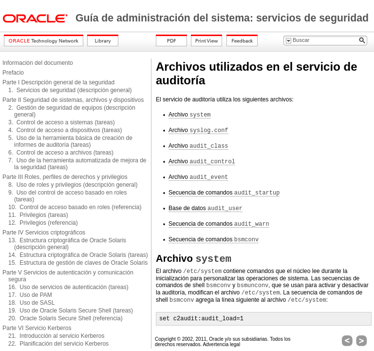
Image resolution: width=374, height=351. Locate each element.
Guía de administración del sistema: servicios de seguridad (222, 18)
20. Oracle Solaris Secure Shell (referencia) (65, 318)
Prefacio (13, 72)
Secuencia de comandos (224, 192)
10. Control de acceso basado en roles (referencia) (75, 207)
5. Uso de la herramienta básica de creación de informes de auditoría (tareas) (70, 141)
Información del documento (37, 62)
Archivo (189, 114)
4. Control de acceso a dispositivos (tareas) (65, 130)
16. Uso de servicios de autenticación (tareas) (68, 287)
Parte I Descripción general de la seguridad (58, 82)
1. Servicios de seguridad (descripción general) (69, 90)
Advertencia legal (221, 344)
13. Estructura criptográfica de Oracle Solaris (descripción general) (67, 244)
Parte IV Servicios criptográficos (43, 232)
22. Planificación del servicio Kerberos (58, 343)
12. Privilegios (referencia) (43, 222)
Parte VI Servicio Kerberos (36, 328)
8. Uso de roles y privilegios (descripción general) (72, 184)
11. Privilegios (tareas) (38, 215)
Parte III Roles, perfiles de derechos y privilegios (65, 177)
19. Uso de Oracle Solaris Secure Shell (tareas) (70, 310)
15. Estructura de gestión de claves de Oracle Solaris (78, 262)
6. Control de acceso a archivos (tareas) (60, 152)
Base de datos (205, 208)
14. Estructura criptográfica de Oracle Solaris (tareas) (78, 255)
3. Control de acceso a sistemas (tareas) (61, 122)
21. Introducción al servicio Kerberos (56, 335)
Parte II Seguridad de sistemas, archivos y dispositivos (73, 100)
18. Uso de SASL (31, 302)
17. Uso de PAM (30, 295)
